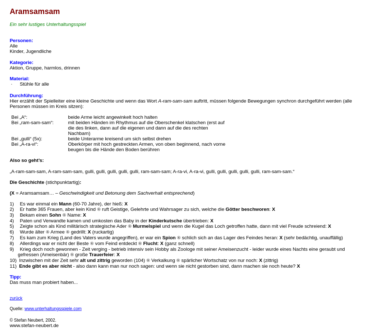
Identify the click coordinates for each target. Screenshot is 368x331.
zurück (16, 298)
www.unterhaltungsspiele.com (53, 308)
